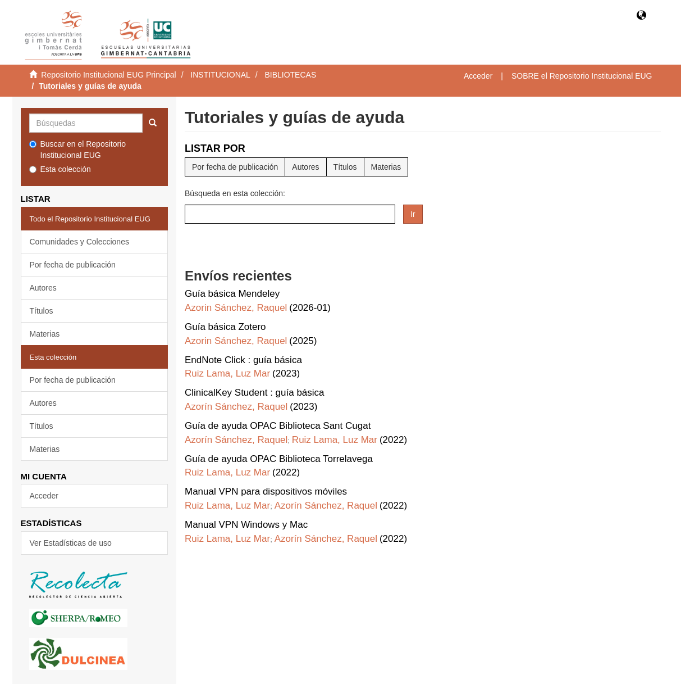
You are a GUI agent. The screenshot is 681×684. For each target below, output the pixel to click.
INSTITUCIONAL (220, 74)
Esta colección (60, 169)
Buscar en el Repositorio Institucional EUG (77, 149)
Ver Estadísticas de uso (71, 542)
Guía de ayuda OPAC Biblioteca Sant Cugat (278, 425)
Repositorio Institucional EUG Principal (108, 74)
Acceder (44, 495)
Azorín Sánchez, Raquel (236, 406)
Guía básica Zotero (225, 326)
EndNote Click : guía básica (243, 360)
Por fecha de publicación (73, 264)
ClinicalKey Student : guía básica (254, 392)
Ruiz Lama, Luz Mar (227, 373)
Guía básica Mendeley (232, 293)
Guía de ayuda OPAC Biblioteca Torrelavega (279, 459)
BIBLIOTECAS (290, 74)
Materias (45, 333)
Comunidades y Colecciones (79, 241)
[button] (641, 16)
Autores (43, 287)
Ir (412, 214)
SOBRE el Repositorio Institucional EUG (581, 75)
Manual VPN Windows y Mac (246, 524)
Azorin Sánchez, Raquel (236, 307)
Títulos (41, 310)
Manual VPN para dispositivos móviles (266, 491)
